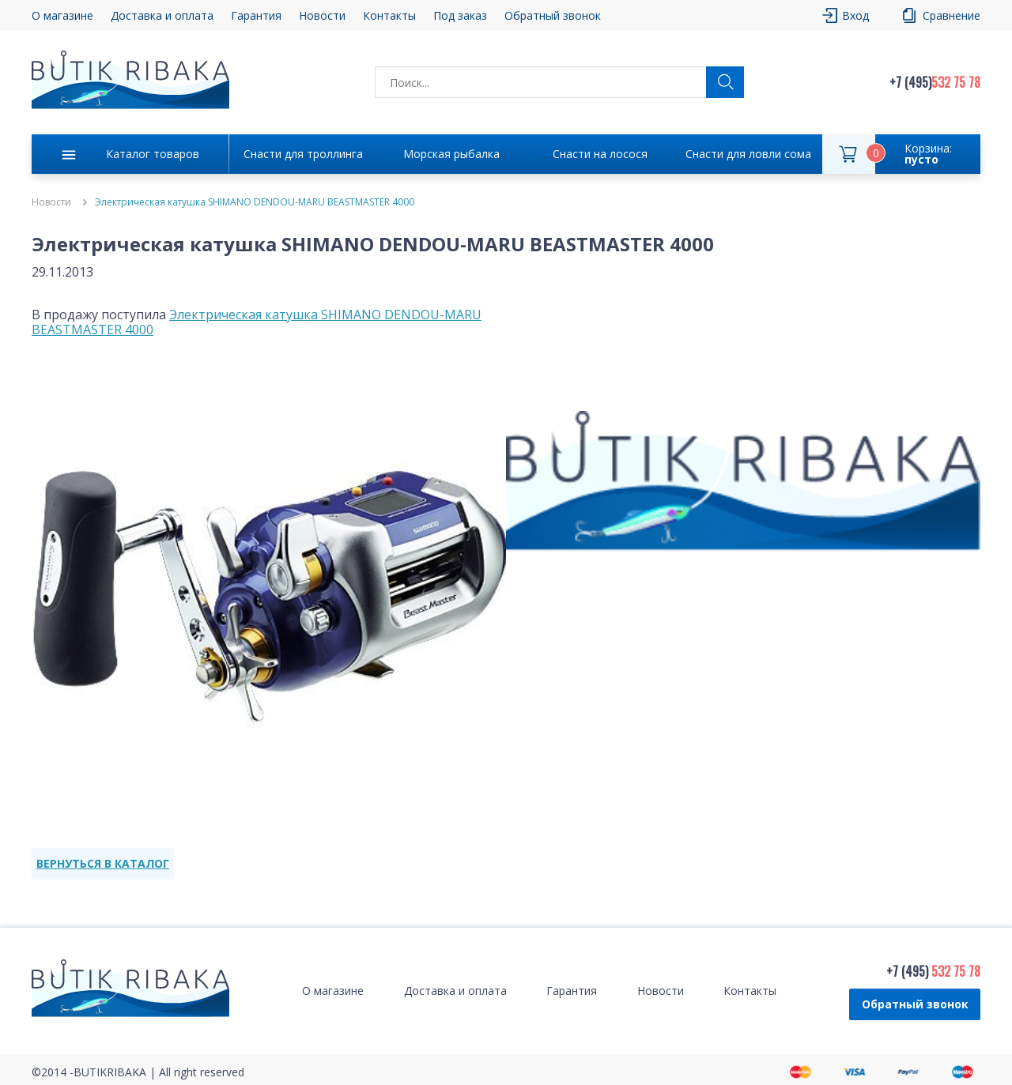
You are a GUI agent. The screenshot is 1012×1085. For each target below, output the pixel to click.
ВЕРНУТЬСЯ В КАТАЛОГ (102, 863)
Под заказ (460, 15)
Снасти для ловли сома (748, 153)
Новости (322, 15)
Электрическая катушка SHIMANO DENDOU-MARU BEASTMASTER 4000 (256, 322)
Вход (855, 15)
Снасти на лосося (600, 153)
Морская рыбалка (451, 153)
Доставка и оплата (162, 15)
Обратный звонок (552, 15)
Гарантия (256, 15)
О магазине (62, 15)
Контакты (389, 15)
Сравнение (951, 15)
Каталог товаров (152, 153)
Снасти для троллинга (303, 153)
